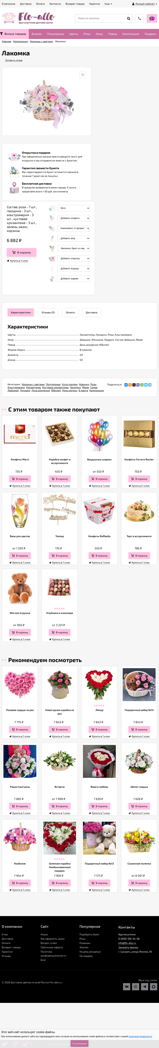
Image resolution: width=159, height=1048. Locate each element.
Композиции (130, 33)
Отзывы (6, 955)
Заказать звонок (128, 947)
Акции (44, 934)
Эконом (36, 33)
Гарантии (7, 951)
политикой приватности (140, 1036)
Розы (87, 33)
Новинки (84, 384)
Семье (94, 387)
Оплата (6, 942)
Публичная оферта (52, 947)
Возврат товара (11, 947)
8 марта (83, 390)
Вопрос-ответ (49, 942)
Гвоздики (75, 387)
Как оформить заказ (52, 938)
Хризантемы (33, 387)
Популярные (55, 33)
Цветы (73, 33)
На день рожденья (90, 951)
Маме (85, 387)
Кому (99, 33)
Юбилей (56, 390)
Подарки (150, 33)
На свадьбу (86, 955)
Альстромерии (16, 387)
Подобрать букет (89, 934)
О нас (5, 934)
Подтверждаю (79, 1043)
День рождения (40, 390)
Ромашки (85, 942)
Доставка (7, 938)
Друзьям (25, 390)
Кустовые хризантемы (55, 387)
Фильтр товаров (13, 33)
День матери (69, 390)
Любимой (13, 390)
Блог (43, 959)
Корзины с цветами (33, 384)
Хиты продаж (70, 384)
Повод (112, 33)
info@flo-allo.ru (127, 942)
